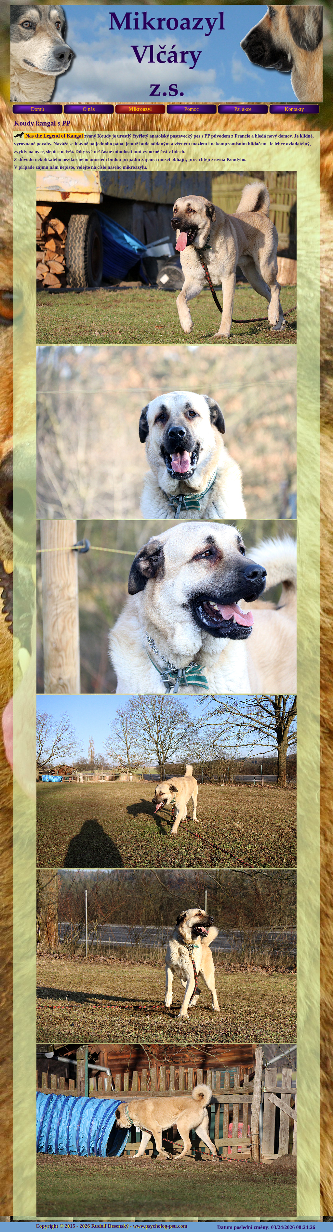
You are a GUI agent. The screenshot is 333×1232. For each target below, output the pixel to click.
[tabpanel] (166, 675)
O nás (89, 109)
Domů (37, 109)
